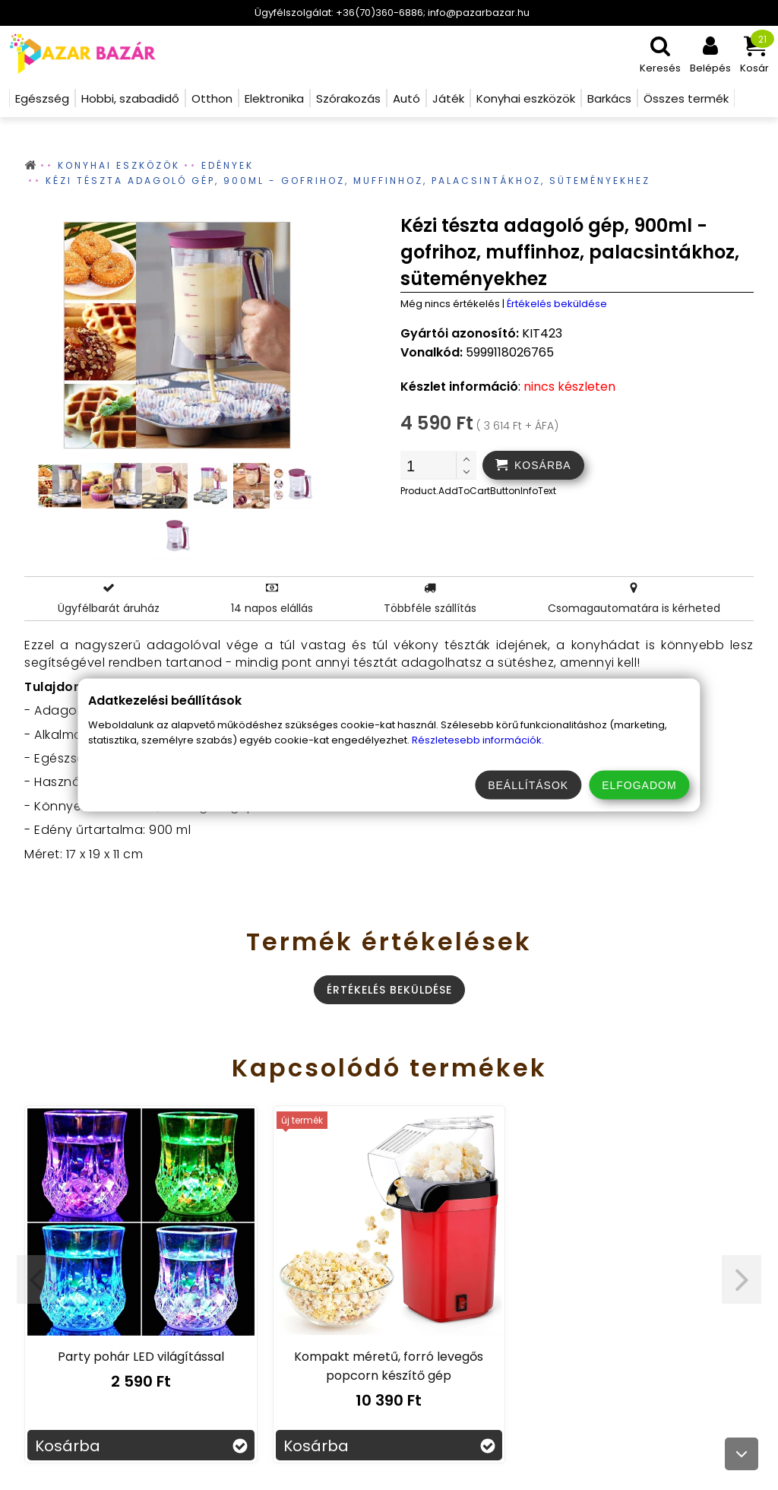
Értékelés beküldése (557, 303)
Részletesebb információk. (478, 740)
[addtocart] (533, 465)
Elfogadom (639, 785)
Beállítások (528, 785)
